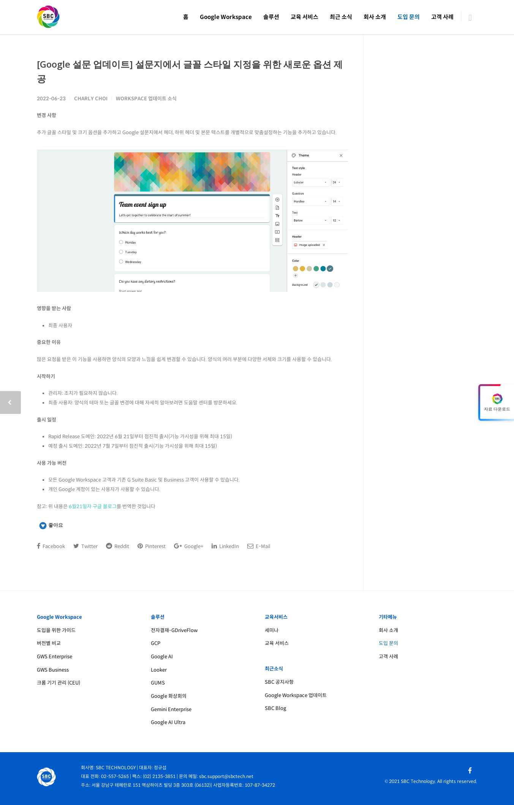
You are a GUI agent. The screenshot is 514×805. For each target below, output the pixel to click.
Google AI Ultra (168, 722)
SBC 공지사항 (279, 682)
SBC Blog (275, 708)
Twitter (85, 546)
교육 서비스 (304, 17)
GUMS (158, 683)
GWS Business (53, 670)
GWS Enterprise (54, 656)
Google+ (188, 546)
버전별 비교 (49, 643)
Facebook (51, 546)
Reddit (117, 546)
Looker (159, 670)
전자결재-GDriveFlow (174, 630)
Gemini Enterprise (171, 709)
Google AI (162, 656)
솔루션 (271, 17)
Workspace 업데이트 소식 (146, 98)
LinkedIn (225, 546)
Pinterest (152, 546)
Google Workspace (226, 17)
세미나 (271, 630)
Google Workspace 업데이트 (296, 695)
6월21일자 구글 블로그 (93, 506)
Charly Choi (91, 98)
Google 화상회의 (169, 696)
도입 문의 (408, 17)
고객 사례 (442, 17)
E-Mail (258, 546)
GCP (155, 643)
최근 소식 (341, 17)
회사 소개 (375, 17)
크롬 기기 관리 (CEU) (58, 683)
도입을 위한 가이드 (56, 630)
